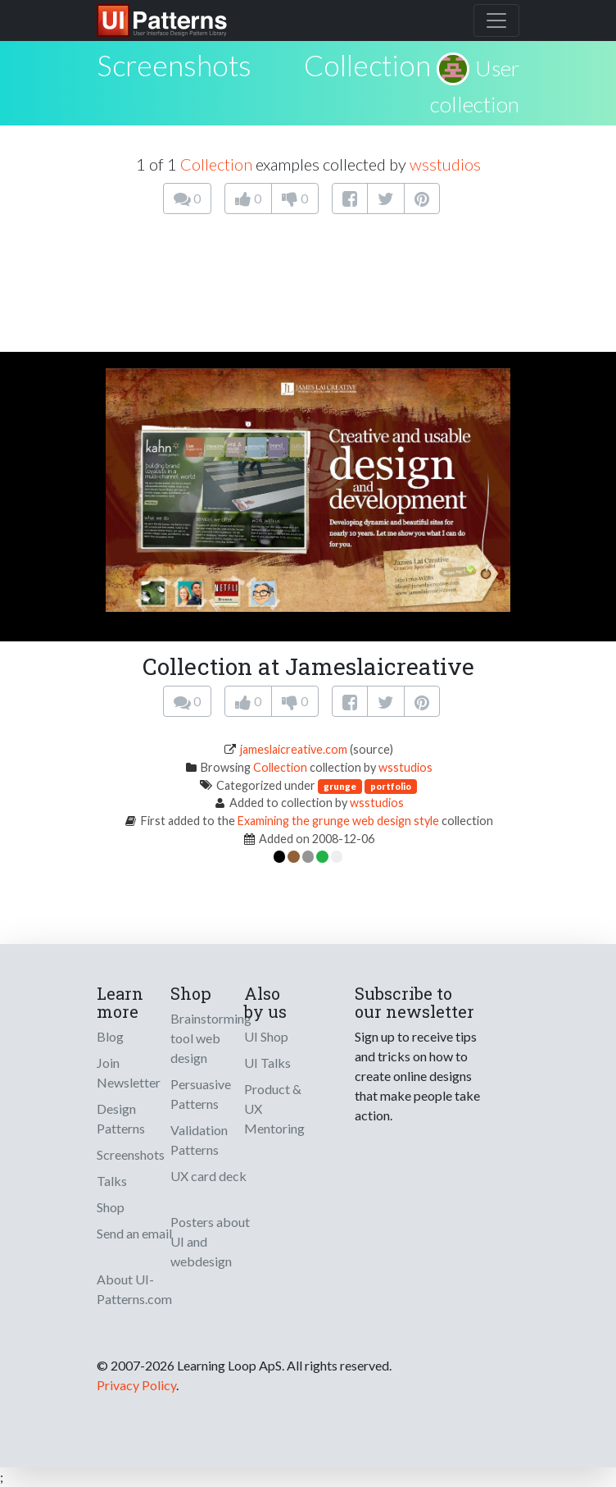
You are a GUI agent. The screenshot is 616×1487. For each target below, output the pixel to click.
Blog (110, 1036)
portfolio (390, 786)
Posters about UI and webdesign (210, 1241)
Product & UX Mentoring (274, 1108)
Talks (112, 1180)
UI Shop (266, 1036)
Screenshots (131, 1154)
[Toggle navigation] (496, 20)
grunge (340, 786)
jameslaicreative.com (293, 749)
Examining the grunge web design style (338, 821)
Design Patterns (121, 1118)
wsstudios (445, 164)
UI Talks (267, 1062)
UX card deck (208, 1176)
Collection (367, 65)
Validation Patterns (199, 1139)
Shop (111, 1207)
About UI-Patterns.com (134, 1289)
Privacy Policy (136, 1385)
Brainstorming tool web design (210, 1037)
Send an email (134, 1233)
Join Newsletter (129, 1072)
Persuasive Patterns (200, 1093)
